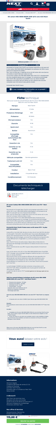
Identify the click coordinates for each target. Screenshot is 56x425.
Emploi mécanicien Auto (14, 413)
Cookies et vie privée (13, 386)
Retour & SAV (11, 391)
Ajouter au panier (27, 421)
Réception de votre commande (16, 400)
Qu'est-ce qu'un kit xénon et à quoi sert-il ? (20, 401)
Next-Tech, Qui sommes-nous (16, 398)
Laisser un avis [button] (28, 344)
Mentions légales (12, 383)
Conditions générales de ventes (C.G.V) (18, 384)
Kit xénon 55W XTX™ (31, 12)
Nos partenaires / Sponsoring (15, 412)
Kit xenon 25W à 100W (8, 12)
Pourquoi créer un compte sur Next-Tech (19, 389)
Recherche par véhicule (28, 9)
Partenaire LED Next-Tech (15, 405)
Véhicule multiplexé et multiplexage (18, 403)
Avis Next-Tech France (13, 388)
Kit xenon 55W (20, 12)
